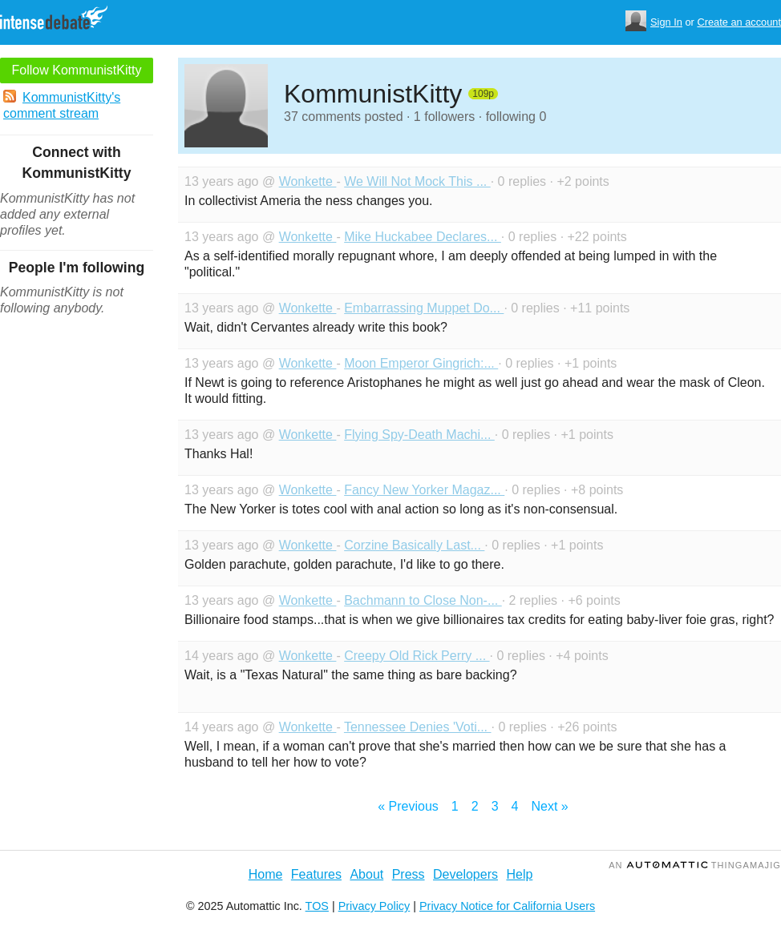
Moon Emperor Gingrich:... (421, 363)
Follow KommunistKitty (77, 70)
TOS (317, 906)
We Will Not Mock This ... (417, 181)
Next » (549, 806)
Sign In (666, 22)
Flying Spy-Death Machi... (419, 434)
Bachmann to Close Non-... (423, 600)
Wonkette (308, 181)
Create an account (739, 22)
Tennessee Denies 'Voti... (418, 727)
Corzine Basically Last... (414, 545)
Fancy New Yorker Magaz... (424, 490)
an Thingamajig (695, 865)
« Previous (408, 806)
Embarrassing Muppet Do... (424, 308)
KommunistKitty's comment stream (61, 105)
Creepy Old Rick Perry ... (416, 655)
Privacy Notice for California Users (507, 906)
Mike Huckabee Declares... (422, 237)
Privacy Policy (374, 906)
